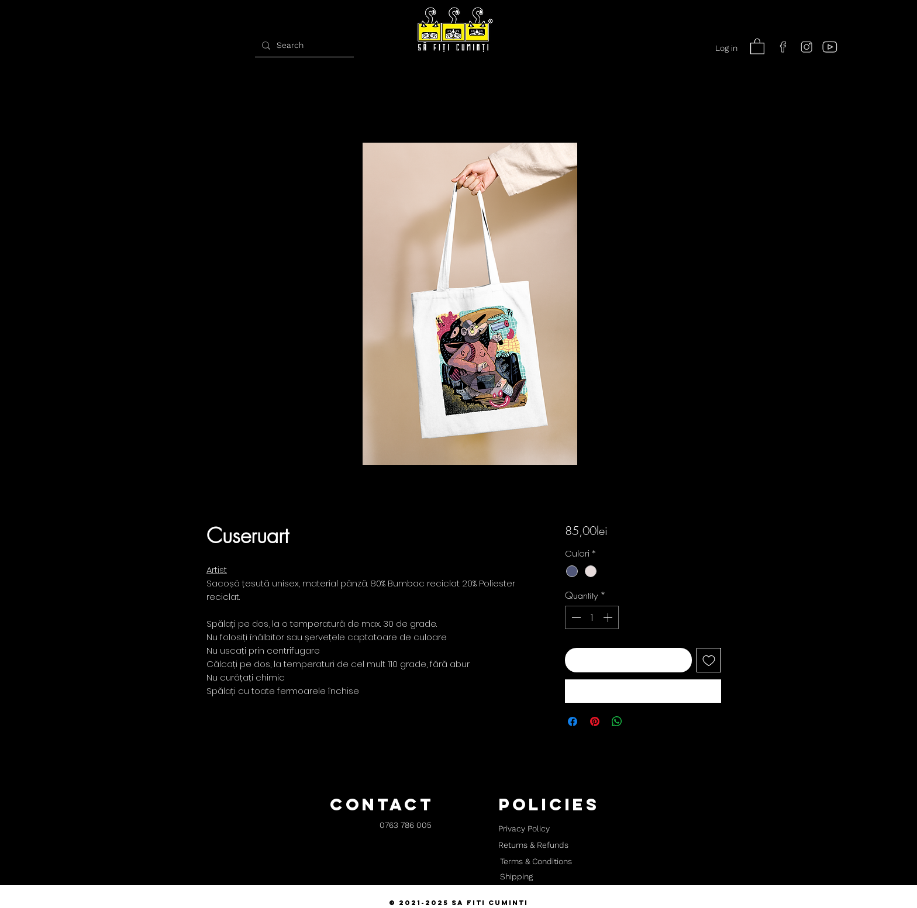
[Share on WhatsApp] (617, 721)
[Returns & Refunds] (533, 845)
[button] (757, 45)
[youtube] (830, 47)
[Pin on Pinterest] (595, 721)
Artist (216, 570)
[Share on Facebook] (573, 721)
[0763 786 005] (406, 826)
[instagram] (806, 47)
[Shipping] (516, 877)
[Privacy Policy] (524, 829)
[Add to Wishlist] (709, 660)
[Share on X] (639, 721)
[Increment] (609, 617)
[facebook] (783, 47)
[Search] (303, 45)
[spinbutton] (592, 617)
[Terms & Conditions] (536, 861)
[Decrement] (575, 617)
